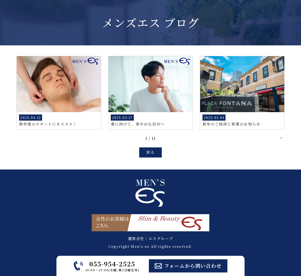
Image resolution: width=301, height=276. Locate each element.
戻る (150, 152)
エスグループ (161, 238)
